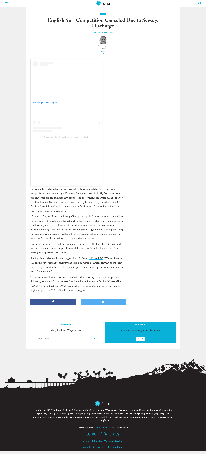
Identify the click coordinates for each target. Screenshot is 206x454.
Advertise (97, 441)
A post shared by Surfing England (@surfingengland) (66, 137)
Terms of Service (113, 441)
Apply (140, 339)
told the (96, 259)
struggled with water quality (81, 189)
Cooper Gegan (103, 46)
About (86, 441)
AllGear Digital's (100, 427)
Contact (86, 447)
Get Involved (99, 447)
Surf (103, 14)
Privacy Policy (116, 447)
